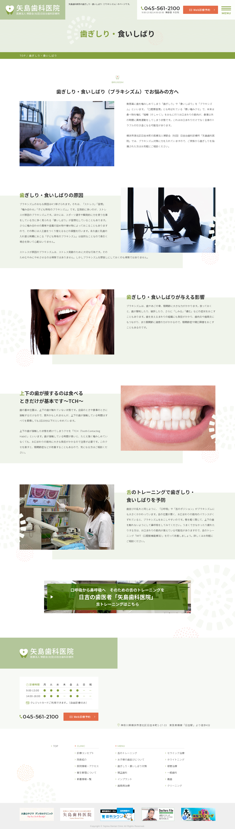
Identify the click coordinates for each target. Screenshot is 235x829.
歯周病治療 (124, 785)
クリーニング (174, 785)
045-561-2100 (162, 8)
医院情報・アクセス (88, 766)
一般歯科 (172, 772)
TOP (23, 55)
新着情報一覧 (84, 779)
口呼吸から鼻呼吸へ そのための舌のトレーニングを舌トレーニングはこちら (117, 597)
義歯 (169, 779)
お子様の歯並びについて (131, 759)
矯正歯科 (122, 772)
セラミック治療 (175, 753)
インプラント (125, 779)
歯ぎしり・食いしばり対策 (132, 766)
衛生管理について (86, 772)
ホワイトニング (175, 759)
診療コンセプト (85, 753)
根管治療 (172, 766)
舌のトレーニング (127, 753)
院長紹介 (82, 759)
